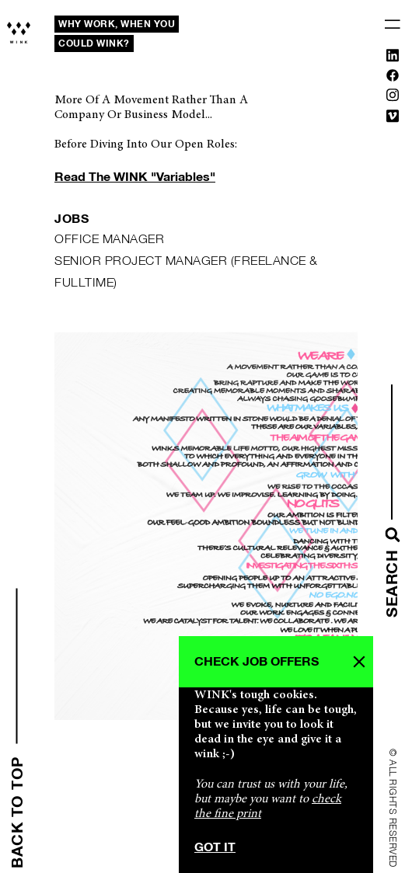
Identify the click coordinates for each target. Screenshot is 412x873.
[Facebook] (392, 78)
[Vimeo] (392, 119)
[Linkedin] (392, 58)
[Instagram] (392, 98)
